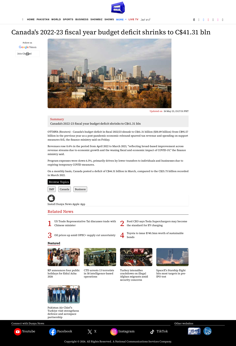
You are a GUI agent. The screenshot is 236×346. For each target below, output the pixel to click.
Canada (64, 189)
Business (82, 19)
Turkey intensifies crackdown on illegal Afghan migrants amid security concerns (134, 275)
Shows (109, 19)
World (56, 19)
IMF (51, 189)
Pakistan (43, 19)
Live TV (134, 19)
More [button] (120, 19)
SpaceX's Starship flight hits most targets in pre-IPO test (171, 273)
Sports (68, 19)
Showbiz (96, 19)
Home (31, 19)
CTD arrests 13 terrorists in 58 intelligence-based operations (99, 273)
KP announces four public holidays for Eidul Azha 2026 (64, 273)
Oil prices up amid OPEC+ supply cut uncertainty (84, 235)
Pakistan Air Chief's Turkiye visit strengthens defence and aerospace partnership (63, 312)
